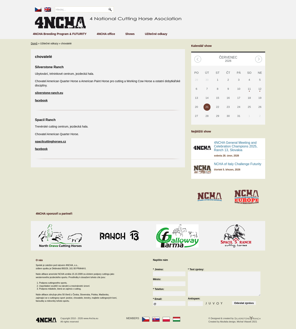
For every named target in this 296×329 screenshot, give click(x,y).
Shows (130, 34)
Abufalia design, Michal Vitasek (235, 321)
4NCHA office (106, 34)
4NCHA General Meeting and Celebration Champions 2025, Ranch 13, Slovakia (236, 146)
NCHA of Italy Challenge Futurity (237, 164)
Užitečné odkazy (156, 34)
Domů (34, 43)
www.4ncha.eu (90, 318)
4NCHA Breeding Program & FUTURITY (60, 34)
